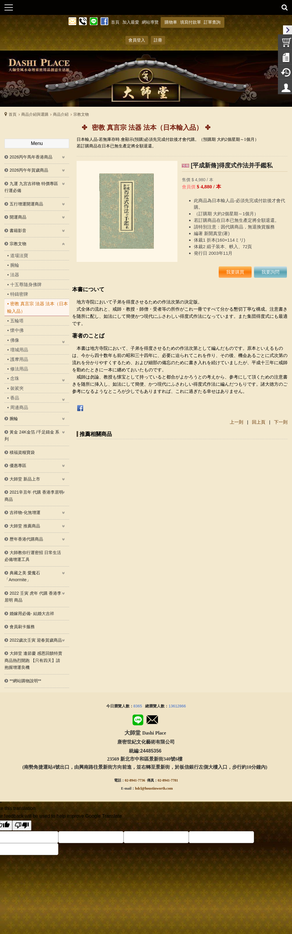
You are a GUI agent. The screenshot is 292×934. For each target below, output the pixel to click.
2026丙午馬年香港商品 (31, 157)
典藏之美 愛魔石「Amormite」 (22, 576)
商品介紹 (61, 114)
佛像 (14, 340)
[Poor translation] (21, 825)
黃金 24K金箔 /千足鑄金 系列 (31, 436)
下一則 (281, 422)
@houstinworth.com (157, 788)
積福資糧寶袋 (22, 452)
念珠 (14, 378)
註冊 (158, 40)
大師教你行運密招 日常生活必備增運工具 (32, 556)
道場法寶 (19, 255)
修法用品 (19, 368)
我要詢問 (270, 271)
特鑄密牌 (19, 294)
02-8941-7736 (135, 780)
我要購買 (235, 271)
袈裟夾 (17, 388)
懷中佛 (17, 330)
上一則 (236, 422)
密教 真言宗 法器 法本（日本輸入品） (37, 307)
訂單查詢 (212, 22)
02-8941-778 (167, 780)
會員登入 (136, 40)
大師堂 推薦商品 (25, 526)
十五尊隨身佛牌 (26, 284)
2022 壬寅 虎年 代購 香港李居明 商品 (32, 597)
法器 (14, 274)
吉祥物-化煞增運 (25, 512)
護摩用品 (19, 359)
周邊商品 (19, 407)
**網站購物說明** (25, 680)
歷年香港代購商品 (26, 539)
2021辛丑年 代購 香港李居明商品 (33, 496)
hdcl (138, 788)
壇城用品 (19, 349)
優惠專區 (18, 465)
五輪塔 (17, 320)
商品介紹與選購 (34, 114)
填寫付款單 (190, 22)
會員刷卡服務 (22, 626)
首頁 (12, 114)
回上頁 (258, 422)
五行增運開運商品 (26, 204)
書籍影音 (18, 230)
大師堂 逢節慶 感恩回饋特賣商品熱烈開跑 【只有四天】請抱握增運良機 (33, 660)
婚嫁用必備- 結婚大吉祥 (32, 613)
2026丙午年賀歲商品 (29, 170)
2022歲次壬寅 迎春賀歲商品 (36, 640)
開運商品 (18, 217)
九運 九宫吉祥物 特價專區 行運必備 (31, 187)
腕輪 (14, 265)
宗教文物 (81, 114)
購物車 (171, 22)
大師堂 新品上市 (25, 479)
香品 (14, 397)
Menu (37, 143)
